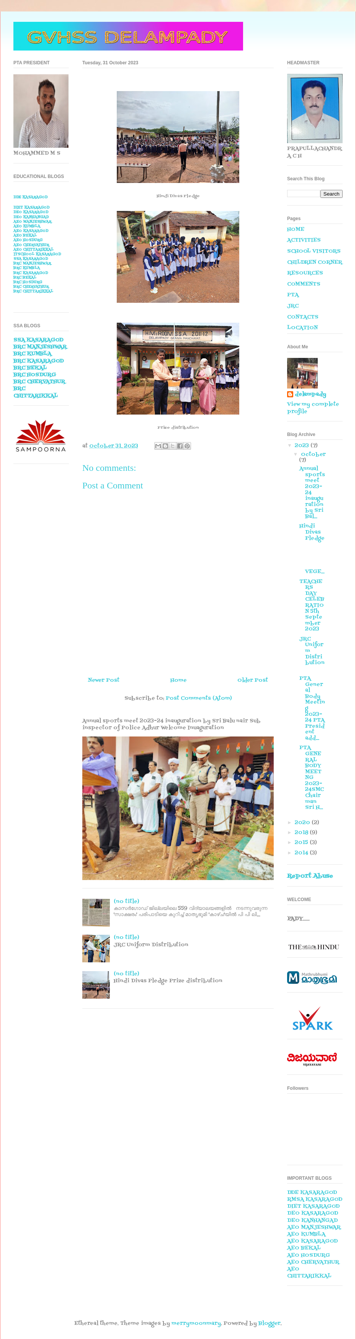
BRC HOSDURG (27, 282)
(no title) (126, 901)
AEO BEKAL (25, 235)
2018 (302, 832)
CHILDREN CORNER (314, 262)
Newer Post (103, 680)
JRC (293, 306)
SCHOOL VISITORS (314, 251)
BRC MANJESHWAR (32, 263)
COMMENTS (303, 284)
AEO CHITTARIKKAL (33, 249)
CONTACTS (302, 317)
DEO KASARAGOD (30, 212)
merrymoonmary (196, 1323)
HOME (295, 229)
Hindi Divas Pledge (312, 532)
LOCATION (302, 327)
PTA (293, 295)
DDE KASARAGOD (30, 197)
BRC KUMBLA (26, 268)
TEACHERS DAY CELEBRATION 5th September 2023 (311, 605)
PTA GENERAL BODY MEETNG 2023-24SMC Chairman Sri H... (311, 777)
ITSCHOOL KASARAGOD (37, 254)
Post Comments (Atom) (199, 698)
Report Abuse (310, 876)
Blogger (269, 1323)
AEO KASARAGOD (30, 231)
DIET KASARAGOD (31, 207)
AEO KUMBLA (26, 226)
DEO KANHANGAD (31, 217)
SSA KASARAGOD (30, 258)
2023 (302, 445)
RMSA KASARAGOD (314, 1199)
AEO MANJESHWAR (32, 221)
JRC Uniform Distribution (312, 654)
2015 (302, 842)
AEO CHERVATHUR (31, 245)
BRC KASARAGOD (30, 273)
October (313, 454)
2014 (302, 853)
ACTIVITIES (304, 240)
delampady (310, 394)
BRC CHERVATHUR (31, 286)
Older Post (252, 680)
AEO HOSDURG (27, 240)
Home (178, 680)
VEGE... (312, 559)
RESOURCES (305, 273)
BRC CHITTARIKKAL (33, 291)
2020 (303, 822)
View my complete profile (313, 408)
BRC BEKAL (24, 277)
